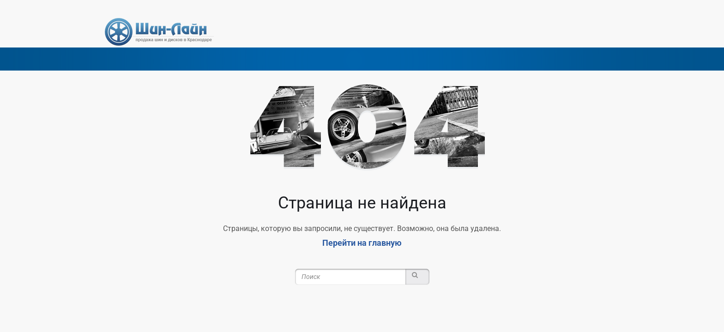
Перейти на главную (362, 243)
